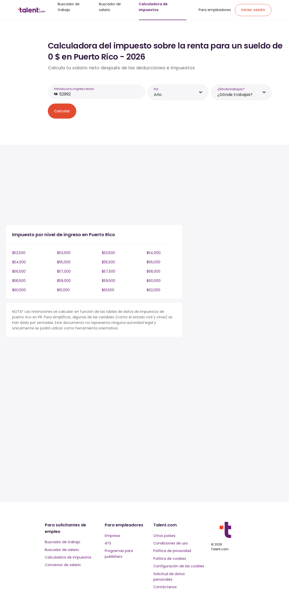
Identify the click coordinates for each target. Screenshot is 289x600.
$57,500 (108, 271)
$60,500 (19, 289)
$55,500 (108, 262)
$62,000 (153, 289)
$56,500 (19, 271)
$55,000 (63, 262)
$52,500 (18, 252)
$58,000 (153, 271)
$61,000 (63, 289)
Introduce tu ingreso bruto (74, 89)
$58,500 (19, 280)
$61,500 (108, 289)
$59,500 (108, 280)
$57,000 (64, 271)
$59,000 (64, 280)
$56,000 (153, 262)
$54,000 (154, 252)
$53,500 (108, 252)
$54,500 (19, 262)
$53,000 (63, 252)
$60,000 (154, 280)
